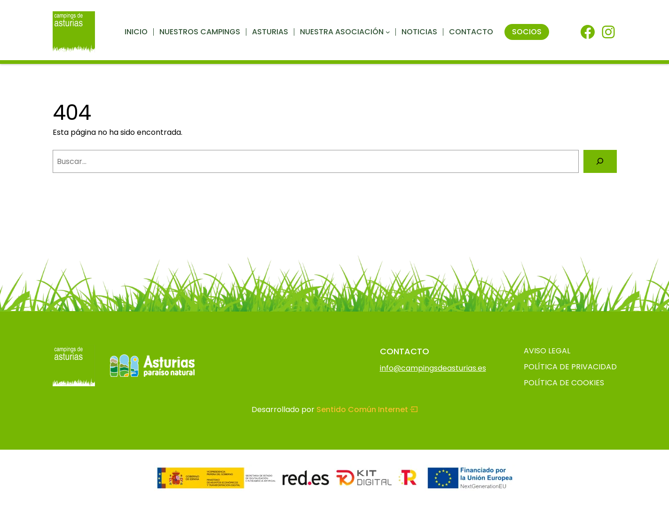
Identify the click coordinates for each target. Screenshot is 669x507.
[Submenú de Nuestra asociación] (388, 32)
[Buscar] (600, 161)
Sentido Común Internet (366, 409)
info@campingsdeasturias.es (433, 368)
